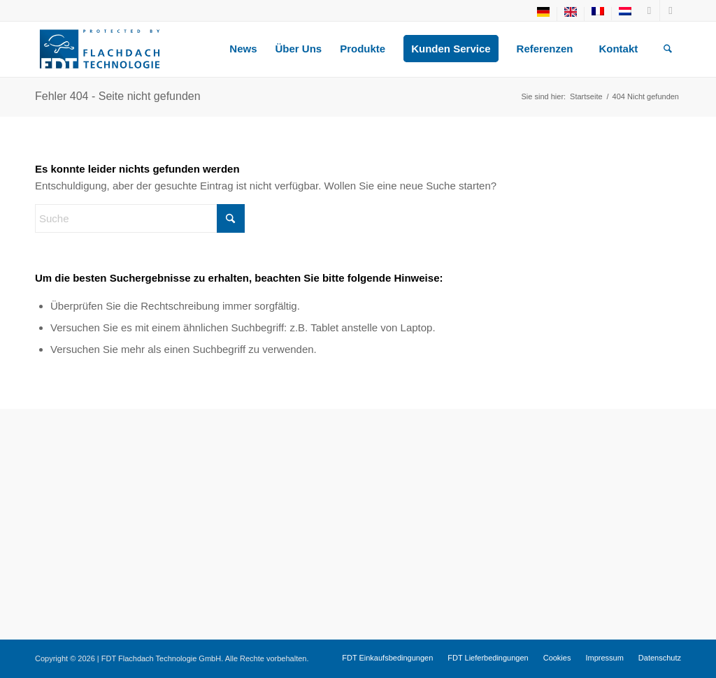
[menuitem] (543, 14)
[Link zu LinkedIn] (670, 10)
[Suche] (667, 49)
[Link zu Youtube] (649, 10)
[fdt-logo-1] (99, 49)
